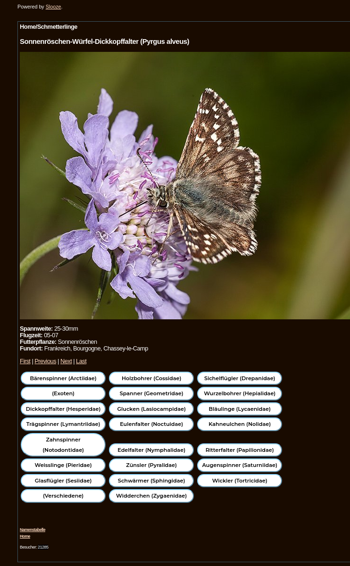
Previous (45, 361)
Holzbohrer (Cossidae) (151, 378)
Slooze (53, 6)
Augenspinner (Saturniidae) (239, 465)
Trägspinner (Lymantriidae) (63, 424)
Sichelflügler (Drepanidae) (239, 378)
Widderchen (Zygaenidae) (151, 495)
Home (25, 536)
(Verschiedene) (63, 495)
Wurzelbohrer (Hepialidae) (239, 393)
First (25, 361)
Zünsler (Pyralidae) (151, 465)
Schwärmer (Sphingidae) (151, 480)
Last (81, 361)
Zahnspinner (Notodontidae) (63, 444)
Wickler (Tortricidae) (239, 480)
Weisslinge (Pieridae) (63, 465)
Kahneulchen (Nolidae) (239, 424)
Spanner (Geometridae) (151, 393)
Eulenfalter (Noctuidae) (151, 424)
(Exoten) (63, 393)
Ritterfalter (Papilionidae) (240, 450)
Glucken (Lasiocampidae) (151, 409)
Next (66, 361)
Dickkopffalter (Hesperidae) (63, 409)
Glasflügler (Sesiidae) (63, 480)
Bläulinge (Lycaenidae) (239, 409)
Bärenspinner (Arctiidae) (63, 378)
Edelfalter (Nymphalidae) (151, 450)
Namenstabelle (32, 529)
